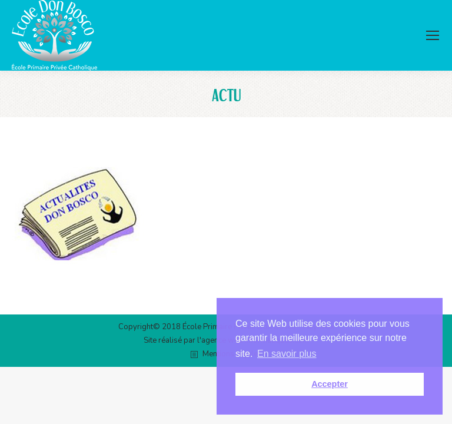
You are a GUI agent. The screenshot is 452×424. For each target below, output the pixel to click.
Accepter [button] (329, 384)
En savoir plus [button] (287, 354)
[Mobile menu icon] (432, 35)
